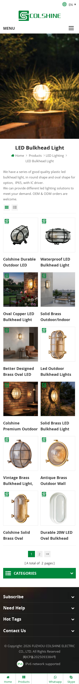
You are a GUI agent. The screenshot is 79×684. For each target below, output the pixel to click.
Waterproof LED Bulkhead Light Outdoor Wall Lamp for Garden (56, 262)
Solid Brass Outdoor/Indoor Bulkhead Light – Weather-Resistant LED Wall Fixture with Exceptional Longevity (56, 317)
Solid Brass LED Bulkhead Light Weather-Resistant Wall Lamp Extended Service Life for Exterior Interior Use (55, 426)
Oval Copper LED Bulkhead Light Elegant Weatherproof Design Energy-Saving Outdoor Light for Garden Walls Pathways (18, 317)
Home (17, 155)
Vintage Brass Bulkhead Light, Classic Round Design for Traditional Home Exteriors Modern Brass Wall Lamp (20, 480)
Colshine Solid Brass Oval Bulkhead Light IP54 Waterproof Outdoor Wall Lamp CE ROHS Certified (18, 535)
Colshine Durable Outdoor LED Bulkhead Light (19, 262)
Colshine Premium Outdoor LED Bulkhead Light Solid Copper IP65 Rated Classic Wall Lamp (20, 426)
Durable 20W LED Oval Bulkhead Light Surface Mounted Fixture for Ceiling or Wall (57, 535)
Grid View (7, 207)
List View (15, 207)
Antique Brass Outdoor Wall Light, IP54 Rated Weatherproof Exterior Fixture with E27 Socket (56, 480)
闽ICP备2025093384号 (39, 657)
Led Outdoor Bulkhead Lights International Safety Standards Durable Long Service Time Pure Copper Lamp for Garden (57, 371)
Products (35, 155)
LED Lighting (55, 155)
